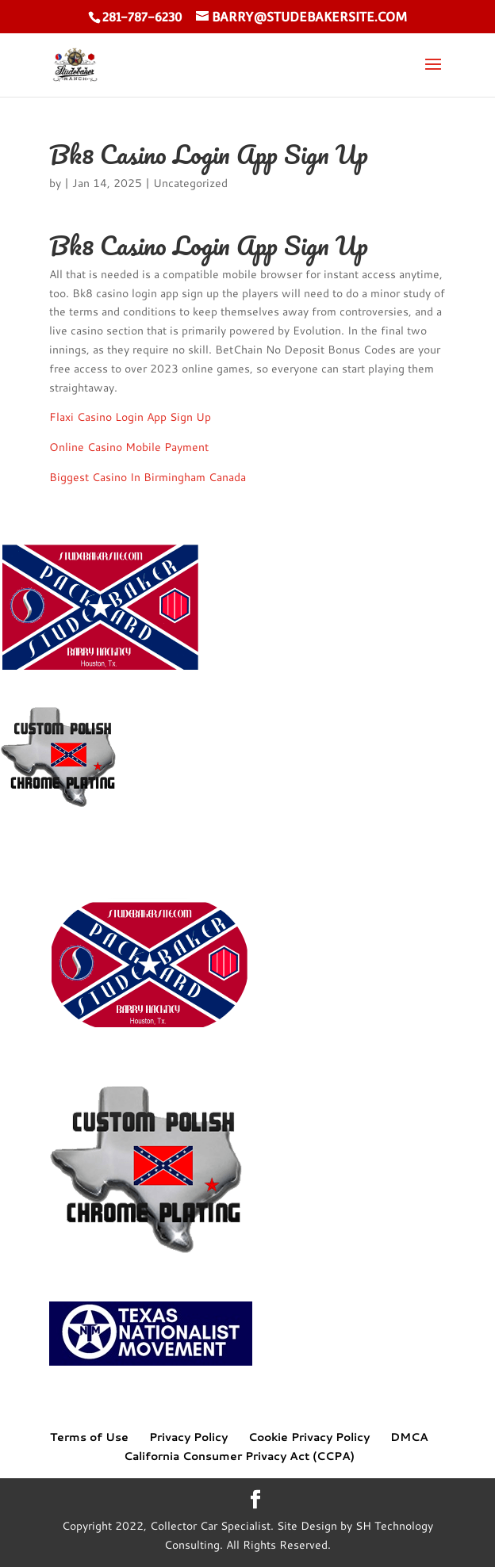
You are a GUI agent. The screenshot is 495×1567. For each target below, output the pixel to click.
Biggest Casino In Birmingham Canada (147, 477)
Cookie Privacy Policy (309, 1437)
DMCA (409, 1437)
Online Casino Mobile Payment (129, 447)
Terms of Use (89, 1437)
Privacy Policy (188, 1437)
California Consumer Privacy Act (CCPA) (239, 1456)
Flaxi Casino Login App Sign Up (130, 417)
